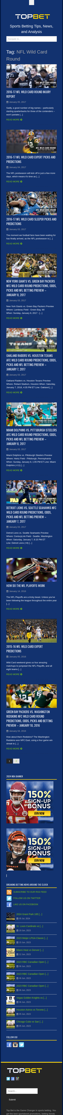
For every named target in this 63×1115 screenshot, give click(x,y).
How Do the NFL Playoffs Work (25, 585)
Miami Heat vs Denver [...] (30, 950)
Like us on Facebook (25, 904)
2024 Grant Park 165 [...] (29, 914)
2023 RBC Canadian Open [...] (32, 962)
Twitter (8, 1079)
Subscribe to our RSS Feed (30, 892)
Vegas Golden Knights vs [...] (31, 997)
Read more (13, 119)
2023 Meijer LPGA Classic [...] (32, 938)
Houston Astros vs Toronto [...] (32, 1009)
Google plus (17, 1079)
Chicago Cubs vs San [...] (29, 1021)
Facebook (13, 1079)
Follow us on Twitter (26, 898)
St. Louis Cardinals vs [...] (29, 926)
